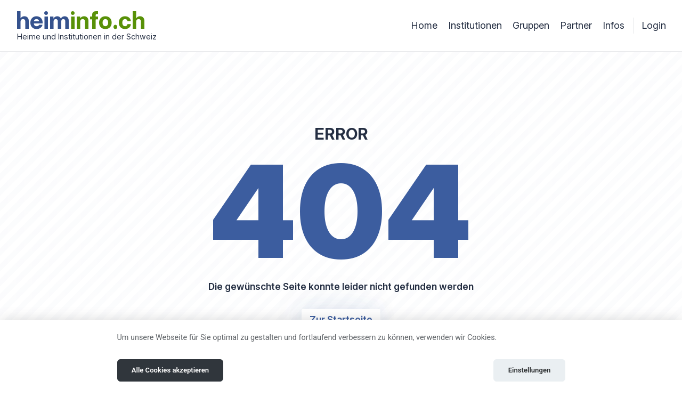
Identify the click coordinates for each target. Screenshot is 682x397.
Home (424, 25)
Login (654, 25)
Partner (576, 25)
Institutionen (475, 25)
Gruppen (531, 25)
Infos (613, 25)
